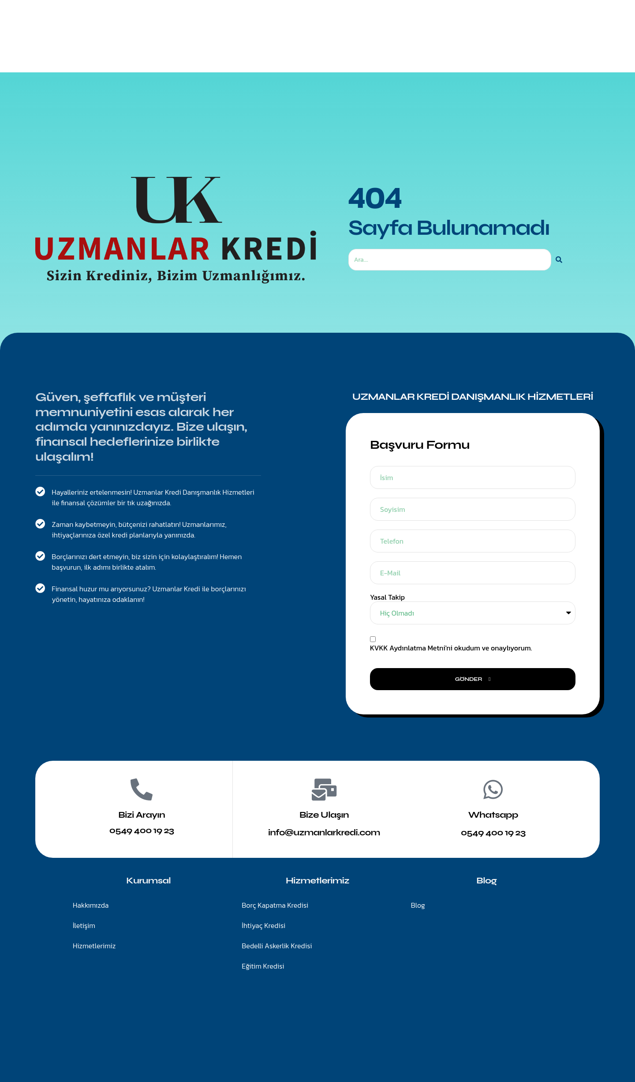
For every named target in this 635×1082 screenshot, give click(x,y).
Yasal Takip (387, 597)
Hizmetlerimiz (303, 48)
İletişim (358, 48)
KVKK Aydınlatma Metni (407, 647)
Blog (397, 48)
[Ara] (559, 259)
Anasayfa (245, 48)
